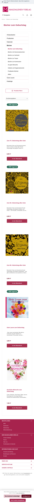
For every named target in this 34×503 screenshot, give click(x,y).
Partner (5, 439)
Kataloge (10, 81)
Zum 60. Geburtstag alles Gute (16, 203)
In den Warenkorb (17, 158)
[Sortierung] (17, 98)
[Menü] (6, 15)
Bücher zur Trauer (13, 58)
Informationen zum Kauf (10, 449)
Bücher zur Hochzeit (13, 55)
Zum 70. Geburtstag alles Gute (16, 140)
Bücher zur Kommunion (14, 61)
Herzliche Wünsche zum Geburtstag (14, 390)
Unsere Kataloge (7, 437)
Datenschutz (6, 427)
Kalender (10, 42)
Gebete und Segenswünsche (16, 68)
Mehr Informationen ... (20, 493)
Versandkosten (26, 473)
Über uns (5, 441)
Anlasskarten (11, 35)
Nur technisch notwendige (12, 496)
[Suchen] (23, 15)
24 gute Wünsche (13, 65)
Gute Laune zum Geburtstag (15, 327)
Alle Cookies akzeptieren (17, 500)
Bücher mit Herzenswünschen (16, 52)
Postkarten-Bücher (13, 71)
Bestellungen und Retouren (9, 453)
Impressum (5, 425)
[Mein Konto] (27, 15)
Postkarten (10, 38)
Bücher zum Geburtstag (15, 49)
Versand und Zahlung (8, 451)
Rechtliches (6, 421)
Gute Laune (10, 78)
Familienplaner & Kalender (9, 444)
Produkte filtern (17, 90)
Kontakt (5, 456)
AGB (4, 423)
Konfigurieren (26, 496)
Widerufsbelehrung (7, 429)
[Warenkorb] (31, 15)
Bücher (9, 45)
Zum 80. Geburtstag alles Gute (16, 265)
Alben (9, 74)
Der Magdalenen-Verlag (10, 435)
